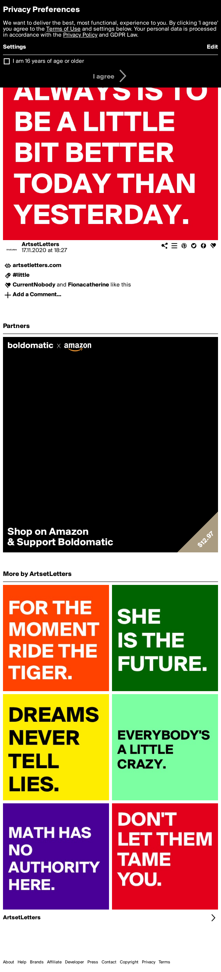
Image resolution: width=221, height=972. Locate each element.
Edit (212, 47)
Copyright (129, 962)
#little (21, 275)
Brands (37, 962)
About (8, 962)
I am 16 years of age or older (48, 61)
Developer (74, 962)
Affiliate (54, 962)
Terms (164, 962)
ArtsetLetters (40, 245)
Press (92, 962)
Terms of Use (63, 29)
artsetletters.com (37, 266)
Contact (109, 962)
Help (22, 962)
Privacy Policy (80, 35)
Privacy (148, 962)
